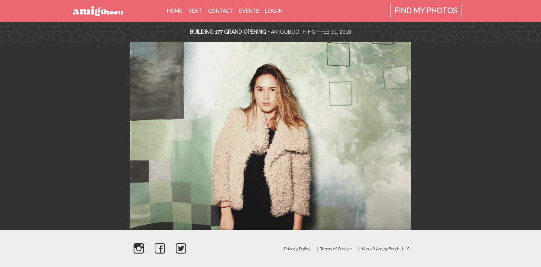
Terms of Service (336, 249)
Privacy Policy (297, 249)
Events (249, 11)
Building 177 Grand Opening (229, 32)
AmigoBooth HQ (293, 32)
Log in (273, 11)
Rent (195, 11)
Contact (220, 11)
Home (174, 11)
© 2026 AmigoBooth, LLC (386, 249)
